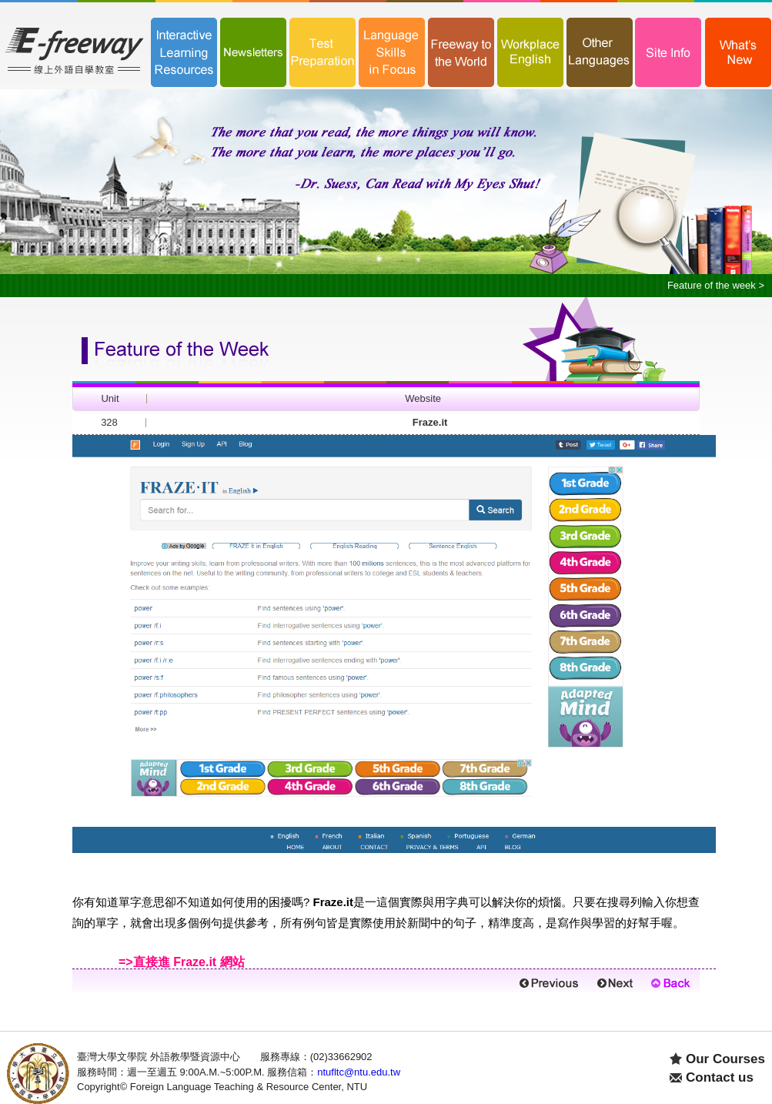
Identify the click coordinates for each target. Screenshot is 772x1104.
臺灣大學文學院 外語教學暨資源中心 (158, 1056)
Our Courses (725, 1059)
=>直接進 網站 (182, 962)
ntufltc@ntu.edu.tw (358, 1072)
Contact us (720, 1077)
